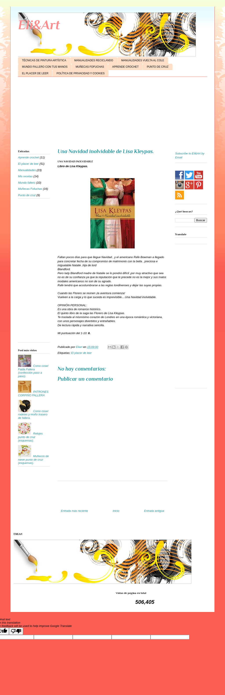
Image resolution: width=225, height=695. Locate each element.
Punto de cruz (27, 195)
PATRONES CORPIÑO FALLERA (33, 393)
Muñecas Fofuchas (30, 188)
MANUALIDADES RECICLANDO (93, 60)
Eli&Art (39, 24)
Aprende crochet (28, 157)
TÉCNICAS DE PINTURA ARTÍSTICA (44, 60)
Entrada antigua (154, 510)
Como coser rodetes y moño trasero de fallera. (33, 414)
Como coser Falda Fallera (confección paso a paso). (33, 371)
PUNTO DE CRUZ (157, 66)
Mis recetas (25, 176)
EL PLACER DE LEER (35, 73)
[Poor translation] (16, 631)
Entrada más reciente (74, 510)
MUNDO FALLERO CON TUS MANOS (44, 66)
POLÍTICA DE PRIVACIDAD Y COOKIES (80, 73)
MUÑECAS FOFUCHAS (90, 66)
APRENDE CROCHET (125, 66)
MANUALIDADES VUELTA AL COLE (142, 60)
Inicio (116, 510)
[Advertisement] (112, 114)
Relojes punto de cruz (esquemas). (30, 437)
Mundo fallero (26, 182)
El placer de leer (81, 353)
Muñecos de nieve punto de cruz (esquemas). (33, 459)
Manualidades (27, 170)
